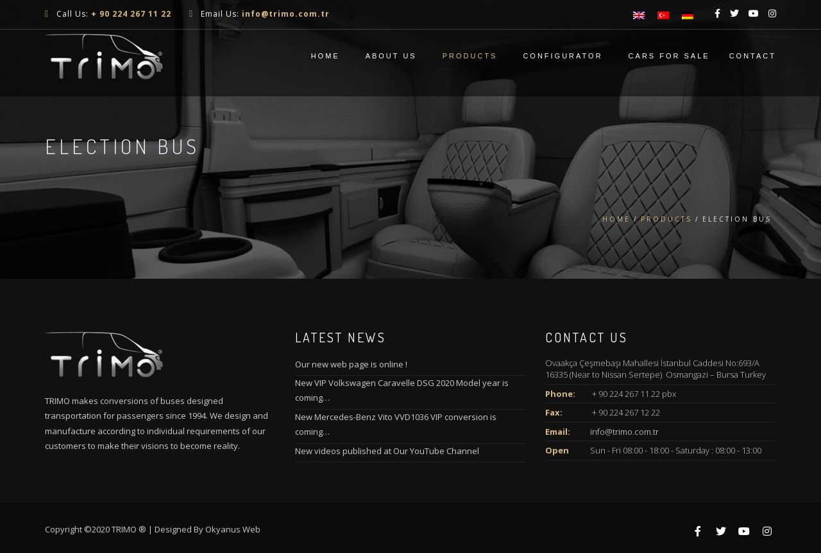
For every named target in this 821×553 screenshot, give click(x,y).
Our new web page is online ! (351, 364)
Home (325, 56)
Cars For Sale (669, 56)
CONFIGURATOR (562, 56)
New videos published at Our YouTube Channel (387, 451)
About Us (391, 56)
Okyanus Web (232, 529)
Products (470, 56)
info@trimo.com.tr (624, 431)
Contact (752, 56)
